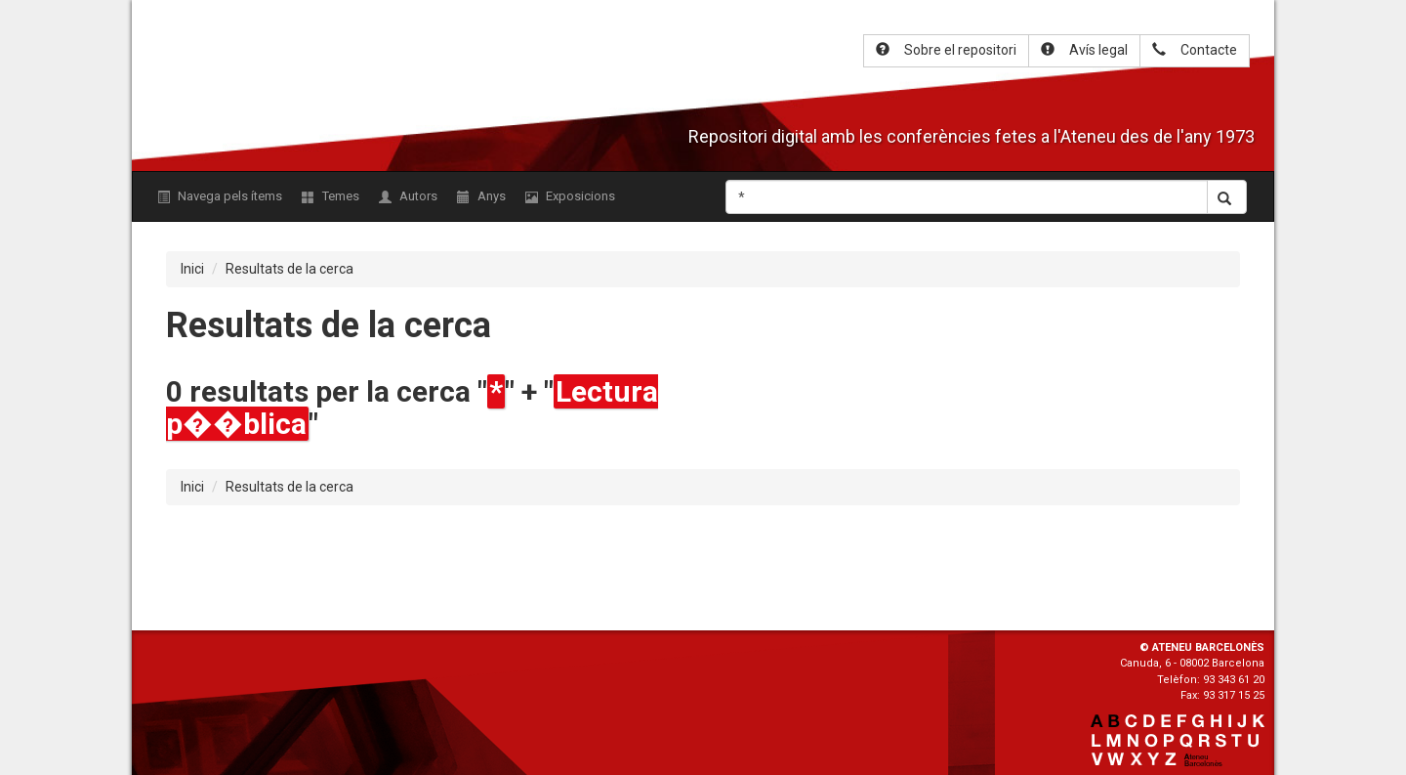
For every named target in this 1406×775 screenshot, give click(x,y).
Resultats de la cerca (289, 269)
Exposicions (570, 196)
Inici (192, 269)
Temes (330, 196)
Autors (408, 196)
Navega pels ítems (219, 196)
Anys (481, 196)
